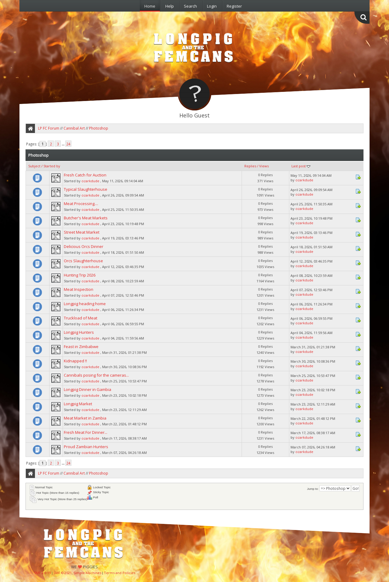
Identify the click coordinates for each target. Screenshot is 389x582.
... (63, 143)
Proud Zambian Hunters (86, 446)
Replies (250, 166)
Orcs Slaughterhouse (83, 260)
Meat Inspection (78, 289)
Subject (34, 166)
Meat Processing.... (81, 203)
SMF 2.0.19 (42, 572)
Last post (300, 166)
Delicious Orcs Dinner (83, 246)
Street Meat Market (81, 232)
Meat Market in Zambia (85, 418)
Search (190, 6)
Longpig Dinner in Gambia (87, 389)
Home (149, 6)
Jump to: (312, 488)
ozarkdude (90, 181)
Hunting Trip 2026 (79, 275)
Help (169, 6)
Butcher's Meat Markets (86, 218)
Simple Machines (87, 572)
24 (68, 143)
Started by (51, 166)
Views (264, 166)
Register (234, 6)
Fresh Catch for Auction (85, 175)
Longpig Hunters (79, 332)
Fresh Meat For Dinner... (85, 432)
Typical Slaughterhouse (85, 189)
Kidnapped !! (75, 361)
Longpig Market (78, 403)
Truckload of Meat (80, 318)
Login (212, 6)
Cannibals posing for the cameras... (96, 375)
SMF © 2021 (62, 572)
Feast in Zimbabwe (81, 346)
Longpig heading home (85, 303)
